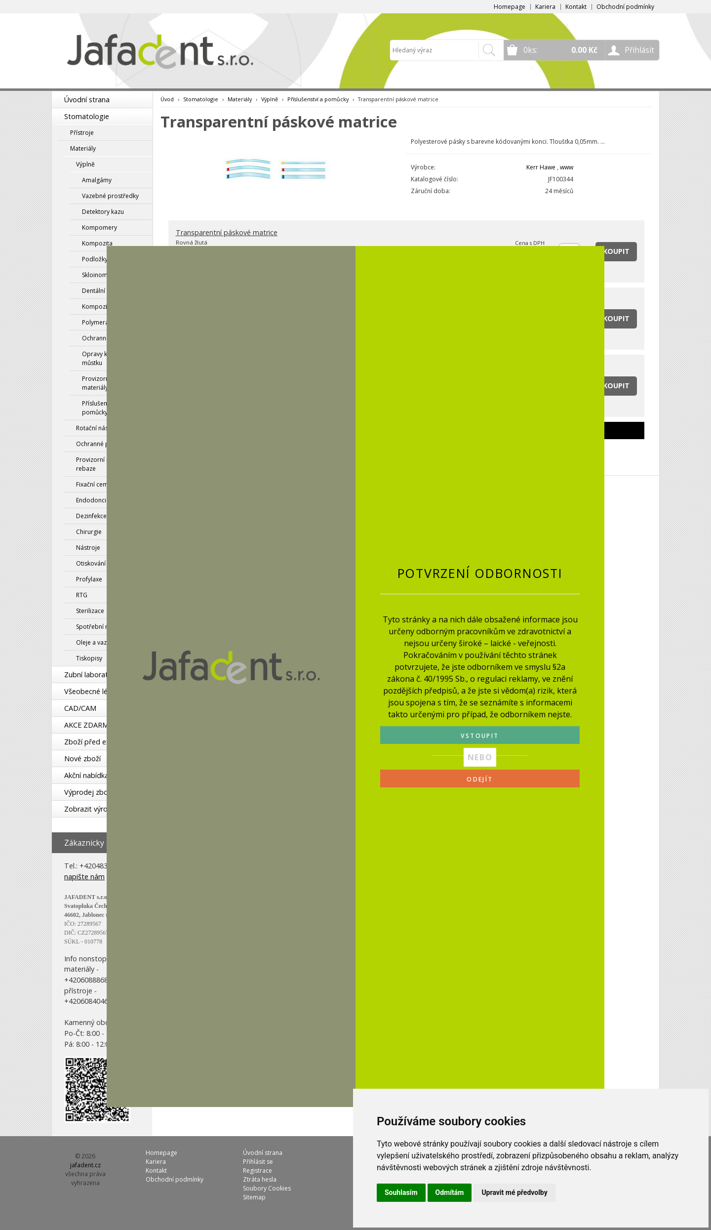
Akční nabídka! (87, 775)
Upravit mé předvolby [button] (514, 1192)
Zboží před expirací (95, 741)
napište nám (84, 876)
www (566, 167)
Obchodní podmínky (625, 6)
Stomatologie (86, 116)
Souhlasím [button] (401, 1192)
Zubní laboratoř (90, 674)
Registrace (257, 1170)
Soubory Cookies (267, 1188)
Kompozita (97, 243)
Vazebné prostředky (110, 196)
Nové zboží (82, 758)
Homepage (509, 6)
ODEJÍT (480, 779)
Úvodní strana (87, 99)
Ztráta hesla (259, 1179)
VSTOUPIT (480, 736)
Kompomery (99, 227)
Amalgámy (97, 180)
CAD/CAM (80, 708)
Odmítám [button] (449, 1192)
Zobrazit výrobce (91, 809)
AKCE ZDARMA (88, 725)
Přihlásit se (258, 1161)
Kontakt (576, 6)
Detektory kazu (103, 211)
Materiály (83, 148)
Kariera (545, 6)
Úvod (167, 99)
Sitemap (254, 1197)
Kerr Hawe (540, 167)
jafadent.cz (85, 1165)
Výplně (85, 164)
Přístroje (82, 132)
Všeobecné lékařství (96, 691)
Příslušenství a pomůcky (318, 99)
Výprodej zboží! (89, 792)
